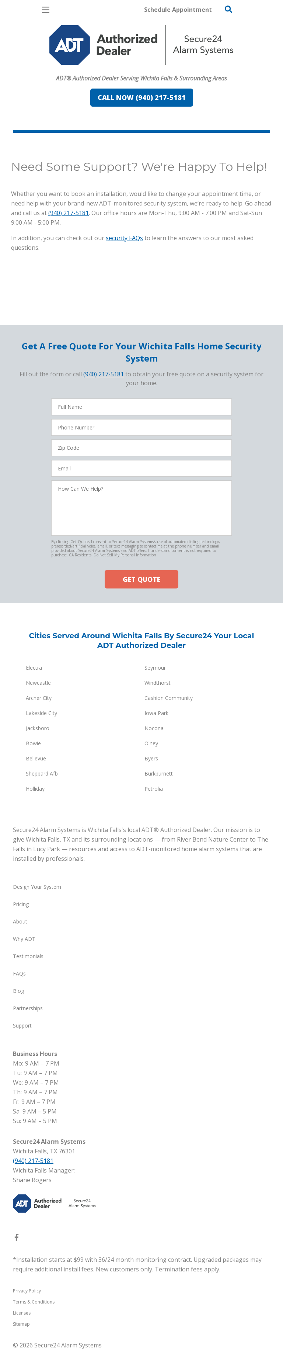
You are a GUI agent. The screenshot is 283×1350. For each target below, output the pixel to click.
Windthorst (157, 682)
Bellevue (36, 758)
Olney (151, 743)
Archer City (39, 697)
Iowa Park (156, 713)
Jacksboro (37, 728)
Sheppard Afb (42, 773)
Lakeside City (41, 713)
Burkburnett (158, 773)
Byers (151, 758)
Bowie (33, 743)
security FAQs (124, 238)
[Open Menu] (45, 10)
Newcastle (38, 682)
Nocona (154, 728)
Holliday (35, 788)
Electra (34, 667)
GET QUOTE (141, 579)
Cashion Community (168, 697)
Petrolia (153, 788)
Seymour (155, 667)
